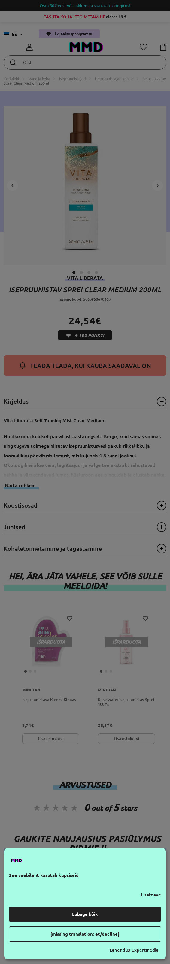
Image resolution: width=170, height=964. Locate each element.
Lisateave (151, 894)
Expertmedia (145, 950)
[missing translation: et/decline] (85, 934)
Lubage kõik (85, 914)
